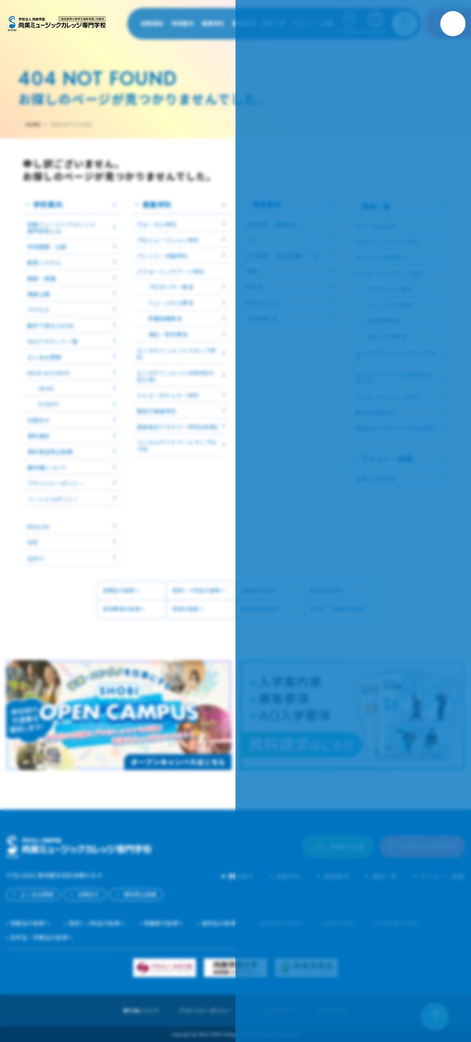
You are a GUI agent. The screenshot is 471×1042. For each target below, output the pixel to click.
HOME (33, 124)
